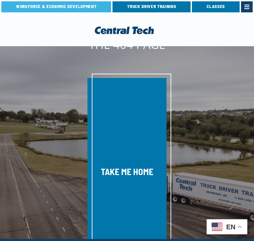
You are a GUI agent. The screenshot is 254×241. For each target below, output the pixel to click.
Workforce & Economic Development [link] (56, 6)
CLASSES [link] (216, 6)
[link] (246, 7)
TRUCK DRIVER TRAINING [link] (151, 6)
